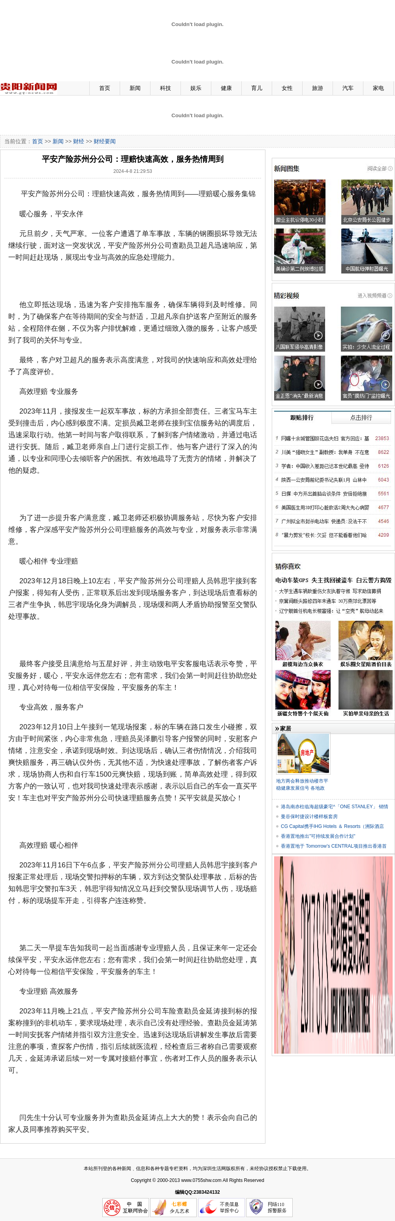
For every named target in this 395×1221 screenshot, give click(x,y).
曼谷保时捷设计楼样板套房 (309, 816)
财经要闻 (105, 141)
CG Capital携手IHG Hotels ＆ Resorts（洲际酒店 (332, 826)
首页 (104, 88)
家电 (378, 88)
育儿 (256, 88)
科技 (165, 88)
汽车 (348, 88)
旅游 (317, 88)
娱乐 (195, 88)
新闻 (135, 88)
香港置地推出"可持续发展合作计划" (318, 836)
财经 (78, 141)
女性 (287, 88)
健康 (226, 88)
